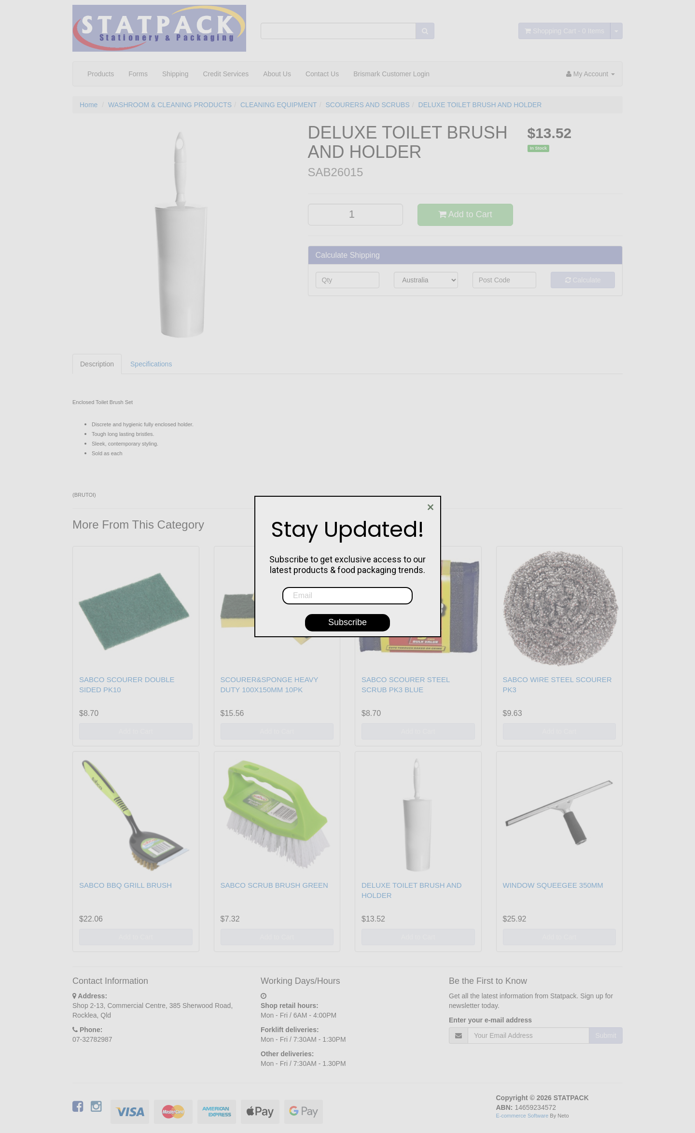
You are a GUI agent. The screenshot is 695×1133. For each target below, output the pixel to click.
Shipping (175, 74)
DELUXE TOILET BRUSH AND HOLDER (480, 105)
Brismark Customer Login (391, 74)
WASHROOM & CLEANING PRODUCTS (170, 105)
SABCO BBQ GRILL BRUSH (125, 885)
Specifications (151, 364)
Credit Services (226, 74)
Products (100, 74)
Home (88, 105)
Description (97, 364)
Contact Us (322, 74)
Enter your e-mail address (490, 1020)
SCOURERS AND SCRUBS (367, 105)
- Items (564, 31)
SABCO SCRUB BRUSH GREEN (274, 885)
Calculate (583, 280)
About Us (277, 74)
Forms (138, 74)
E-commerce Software (522, 1116)
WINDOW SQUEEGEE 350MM (553, 885)
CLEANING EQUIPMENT (278, 105)
